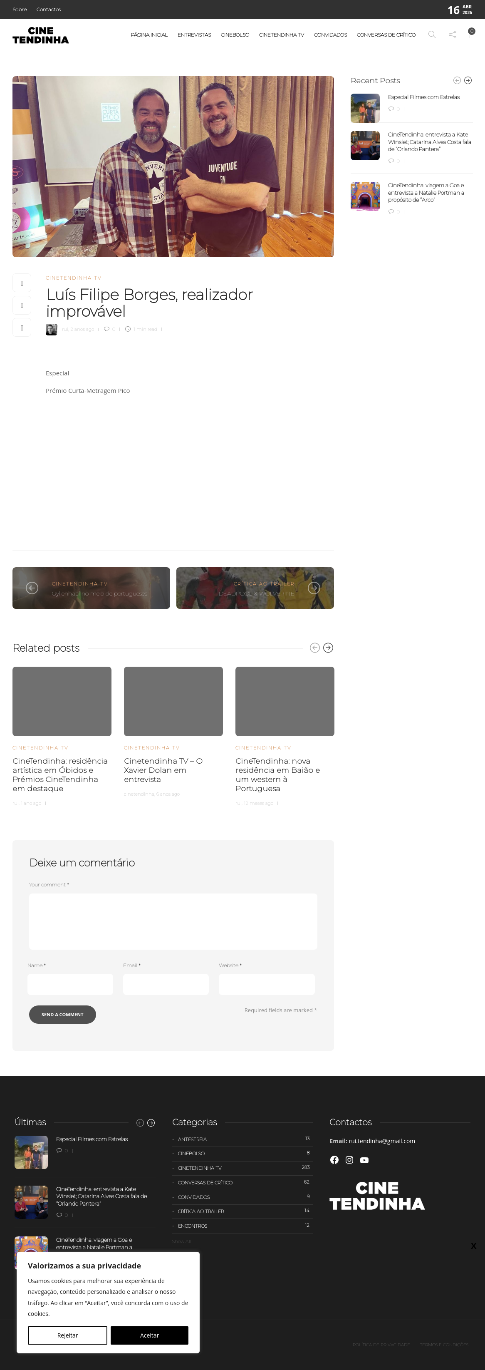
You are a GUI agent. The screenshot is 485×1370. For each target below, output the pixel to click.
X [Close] (473, 175)
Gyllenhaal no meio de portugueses (99, 593)
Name (36, 965)
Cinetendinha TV (281, 35)
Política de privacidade (381, 1345)
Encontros (245, 1225)
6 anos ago (168, 794)
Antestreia (245, 1139)
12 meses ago (258, 803)
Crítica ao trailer (264, 584)
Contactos (49, 9)
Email (132, 965)
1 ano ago (31, 803)
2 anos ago (82, 329)
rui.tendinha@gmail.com (382, 1141)
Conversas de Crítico (386, 35)
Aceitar (149, 1335)
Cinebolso (235, 35)
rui (65, 329)
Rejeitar (67, 1335)
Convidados (330, 35)
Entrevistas (194, 35)
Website (230, 965)
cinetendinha (139, 794)
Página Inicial (149, 35)
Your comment (49, 884)
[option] (62, 735)
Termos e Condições (444, 1345)
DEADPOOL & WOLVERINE (256, 593)
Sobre (19, 9)
